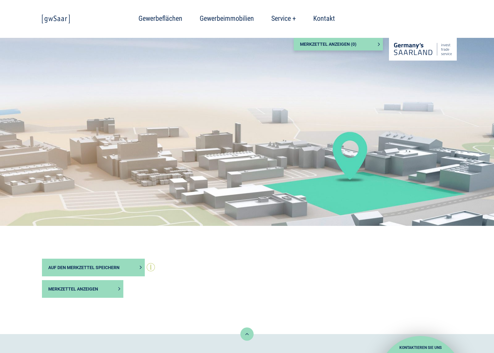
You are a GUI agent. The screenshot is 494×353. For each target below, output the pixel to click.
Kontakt (324, 18)
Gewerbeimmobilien (227, 18)
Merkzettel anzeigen (73, 288)
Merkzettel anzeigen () (328, 44)
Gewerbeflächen (160, 18)
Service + (283, 18)
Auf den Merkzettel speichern (84, 267)
